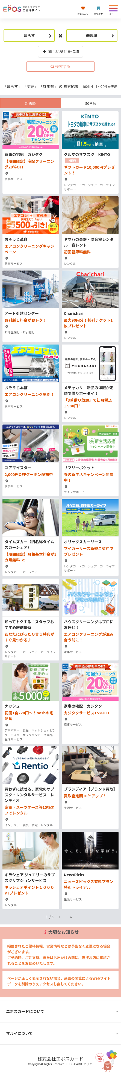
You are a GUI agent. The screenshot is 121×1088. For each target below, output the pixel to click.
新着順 (30, 103)
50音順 (90, 103)
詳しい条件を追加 (60, 51)
